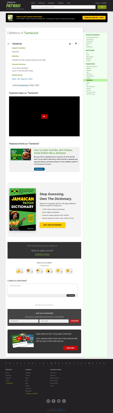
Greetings (89, 43)
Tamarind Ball (90, 76)
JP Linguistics (59, 409)
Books (7, 380)
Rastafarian (89, 47)
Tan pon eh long (90, 92)
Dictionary (41, 3)
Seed (87, 55)
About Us (53, 375)
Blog (26, 383)
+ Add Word (9, 383)
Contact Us (53, 373)
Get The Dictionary (52, 225)
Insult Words (89, 41)
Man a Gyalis (89, 56)
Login (97, 3)
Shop (68, 3)
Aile (18, 79)
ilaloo (31, 79)
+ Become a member (31, 393)
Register (104, 3)
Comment (71, 295)
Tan (87, 53)
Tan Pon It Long (90, 94)
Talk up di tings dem (91, 66)
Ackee (14, 79)
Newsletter (28, 391)
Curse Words (89, 39)
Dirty (87, 45)
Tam (87, 72)
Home (33, 3)
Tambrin (88, 78)
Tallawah (88, 70)
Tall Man (88, 68)
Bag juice (24, 79)
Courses (27, 375)
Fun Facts (28, 388)
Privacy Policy (54, 380)
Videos (27, 386)
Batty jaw (88, 58)
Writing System (54, 378)
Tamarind (88, 74)
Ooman (88, 60)
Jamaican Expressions (92, 37)
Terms (52, 386)
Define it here (42, 254)
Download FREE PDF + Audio (93, 17)
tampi (87, 82)
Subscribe (74, 321)
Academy (61, 3)
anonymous (24, 85)
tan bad (88, 88)
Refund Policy (54, 383)
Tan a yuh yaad (90, 86)
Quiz (26, 380)
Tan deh (88, 90)
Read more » (39, 169)
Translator (51, 3)
